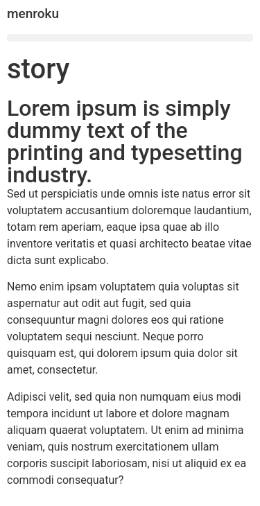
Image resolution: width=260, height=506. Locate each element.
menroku (33, 13)
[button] (130, 38)
